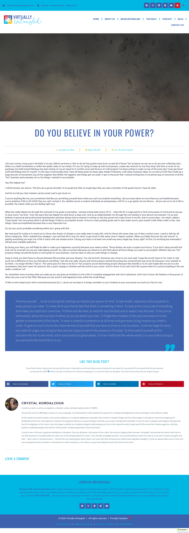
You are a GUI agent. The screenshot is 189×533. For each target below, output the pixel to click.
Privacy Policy (63, 525)
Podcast (167, 19)
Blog (180, 19)
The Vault (151, 19)
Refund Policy (126, 525)
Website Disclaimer (83, 525)
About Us (110, 19)
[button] (26, 385)
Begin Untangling (130, 19)
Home (96, 19)
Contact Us (177, 25)
